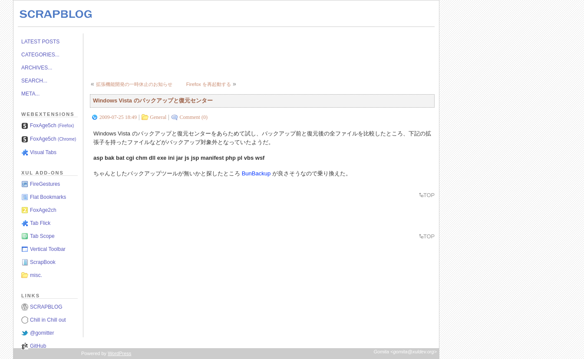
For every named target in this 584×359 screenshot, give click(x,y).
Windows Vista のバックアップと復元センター (153, 100)
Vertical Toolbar (48, 249)
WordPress (119, 353)
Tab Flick (40, 223)
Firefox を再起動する (208, 84)
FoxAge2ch (43, 210)
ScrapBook (43, 262)
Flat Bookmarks (48, 197)
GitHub (38, 346)
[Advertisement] (248, 52)
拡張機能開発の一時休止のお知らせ (134, 84)
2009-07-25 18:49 (118, 117)
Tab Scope (42, 236)
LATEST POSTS (40, 42)
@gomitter (42, 333)
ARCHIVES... (36, 68)
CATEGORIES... (40, 55)
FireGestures (45, 184)
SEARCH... (34, 81)
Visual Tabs (43, 152)
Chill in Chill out (48, 320)
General (158, 117)
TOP (429, 195)
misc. (36, 275)
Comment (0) (194, 117)
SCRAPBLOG (46, 307)
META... (30, 94)
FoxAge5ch (52, 125)
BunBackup (256, 173)
